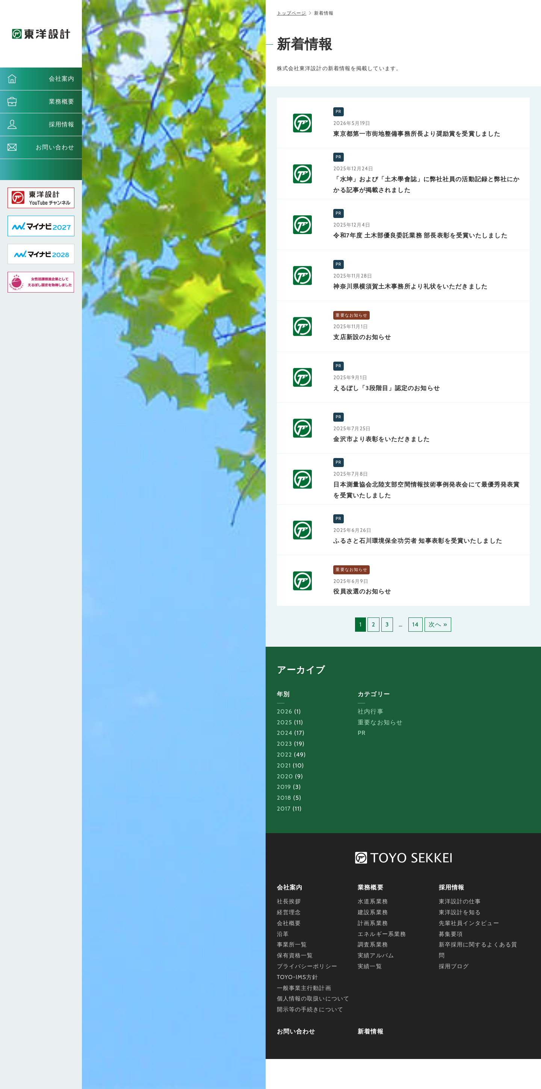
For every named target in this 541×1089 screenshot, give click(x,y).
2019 (284, 786)
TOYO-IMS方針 (298, 977)
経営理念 (289, 912)
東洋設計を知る (460, 912)
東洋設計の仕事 (460, 901)
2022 (284, 754)
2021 (284, 765)
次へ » (438, 624)
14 (416, 624)
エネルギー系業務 (382, 934)
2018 (284, 797)
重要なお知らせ (380, 722)
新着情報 (370, 1031)
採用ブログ (454, 966)
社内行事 (370, 711)
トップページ (292, 13)
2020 (285, 776)
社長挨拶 (289, 901)
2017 (284, 808)
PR (362, 732)
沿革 (283, 934)
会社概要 (289, 923)
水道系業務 (373, 901)
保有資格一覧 (295, 955)
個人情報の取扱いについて (313, 998)
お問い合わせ (55, 147)
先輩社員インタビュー (469, 923)
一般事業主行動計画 (304, 988)
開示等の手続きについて (310, 1009)
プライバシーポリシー (307, 966)
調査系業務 (373, 944)
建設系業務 (373, 912)
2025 (284, 722)
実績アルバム (376, 955)
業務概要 (61, 101)
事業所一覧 (292, 944)
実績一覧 (370, 966)
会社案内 (61, 78)
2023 (284, 743)
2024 (285, 732)
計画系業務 (373, 923)
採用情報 (61, 124)
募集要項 (451, 934)
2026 (284, 711)
